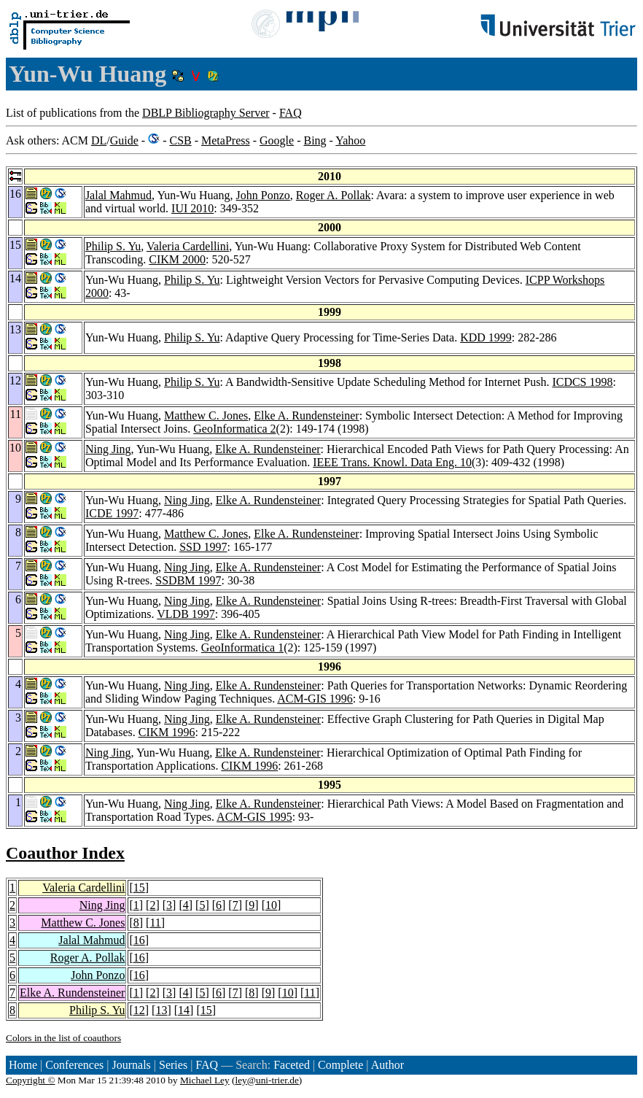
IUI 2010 (192, 208)
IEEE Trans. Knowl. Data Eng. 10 (392, 462)
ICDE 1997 (112, 513)
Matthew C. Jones (206, 415)
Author (387, 1065)
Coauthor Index (65, 852)
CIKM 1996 (167, 732)
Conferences (74, 1065)
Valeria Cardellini (188, 246)
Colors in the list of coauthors (63, 1037)
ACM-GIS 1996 (315, 698)
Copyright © (30, 1080)
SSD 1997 (203, 547)
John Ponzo (263, 195)
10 (271, 905)
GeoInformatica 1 (242, 647)
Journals (131, 1065)
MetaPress (225, 140)
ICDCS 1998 (582, 382)
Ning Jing (108, 449)
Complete (340, 1065)
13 (161, 1010)
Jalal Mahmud (118, 195)
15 (139, 887)
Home (23, 1065)
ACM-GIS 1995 (254, 817)
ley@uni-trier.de (266, 1080)
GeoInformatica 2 (234, 428)
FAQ (290, 113)
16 (139, 940)
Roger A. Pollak (333, 195)
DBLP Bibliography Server (206, 113)
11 (154, 922)
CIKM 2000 (177, 259)
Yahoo (350, 140)
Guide (124, 140)
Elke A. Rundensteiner (306, 415)
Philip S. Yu (113, 246)
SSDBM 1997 (188, 580)
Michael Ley (205, 1080)
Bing (314, 140)
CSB (180, 140)
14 (184, 1010)
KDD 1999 (486, 337)
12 (139, 1010)
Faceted (291, 1065)
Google (277, 140)
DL (98, 140)
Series (173, 1065)
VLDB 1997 (186, 614)
